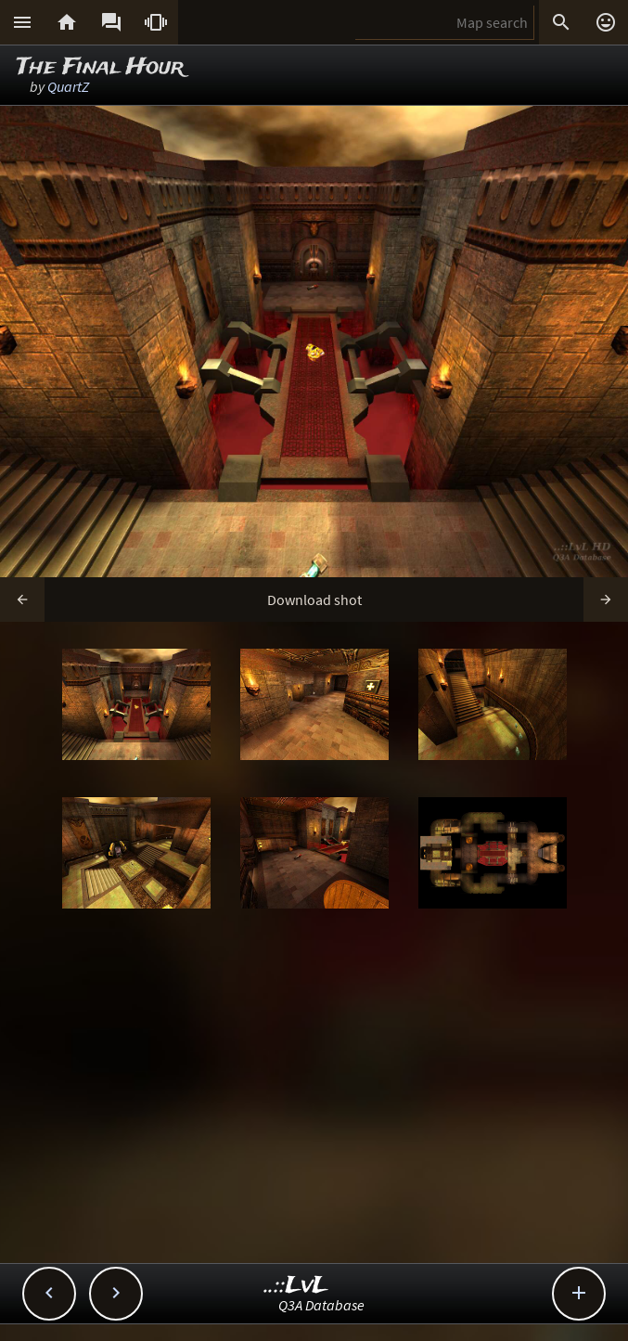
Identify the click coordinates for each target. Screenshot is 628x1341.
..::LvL (296, 1286)
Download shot (314, 599)
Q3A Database (321, 1305)
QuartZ (68, 86)
